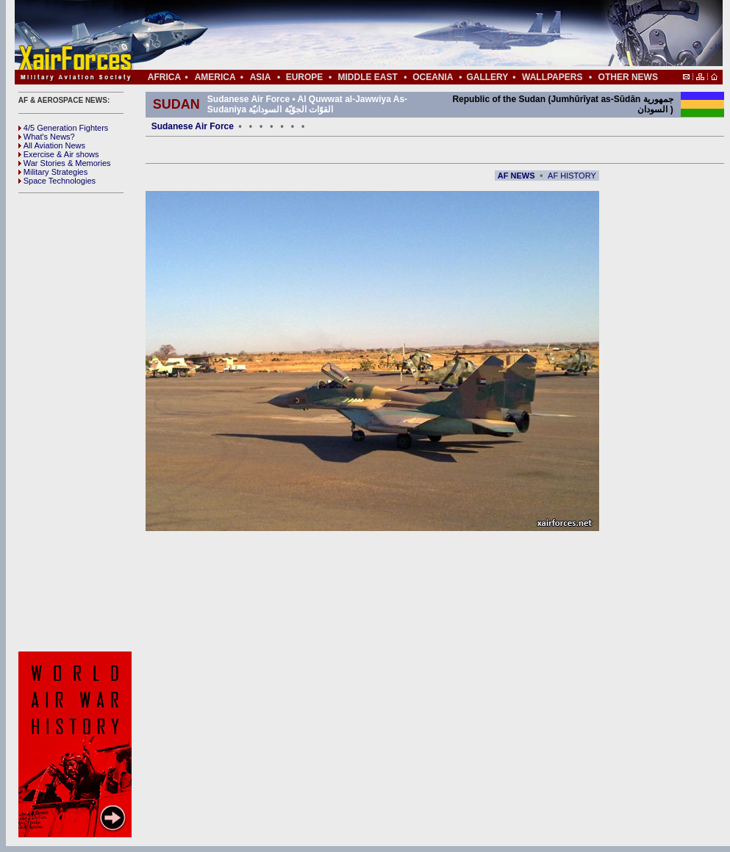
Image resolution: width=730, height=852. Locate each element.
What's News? (46, 136)
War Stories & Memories (64, 163)
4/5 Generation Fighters (64, 127)
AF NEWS (516, 175)
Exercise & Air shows (58, 154)
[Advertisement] (77, 422)
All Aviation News (51, 145)
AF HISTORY (572, 175)
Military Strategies (52, 171)
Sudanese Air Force (192, 126)
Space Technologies (57, 180)
